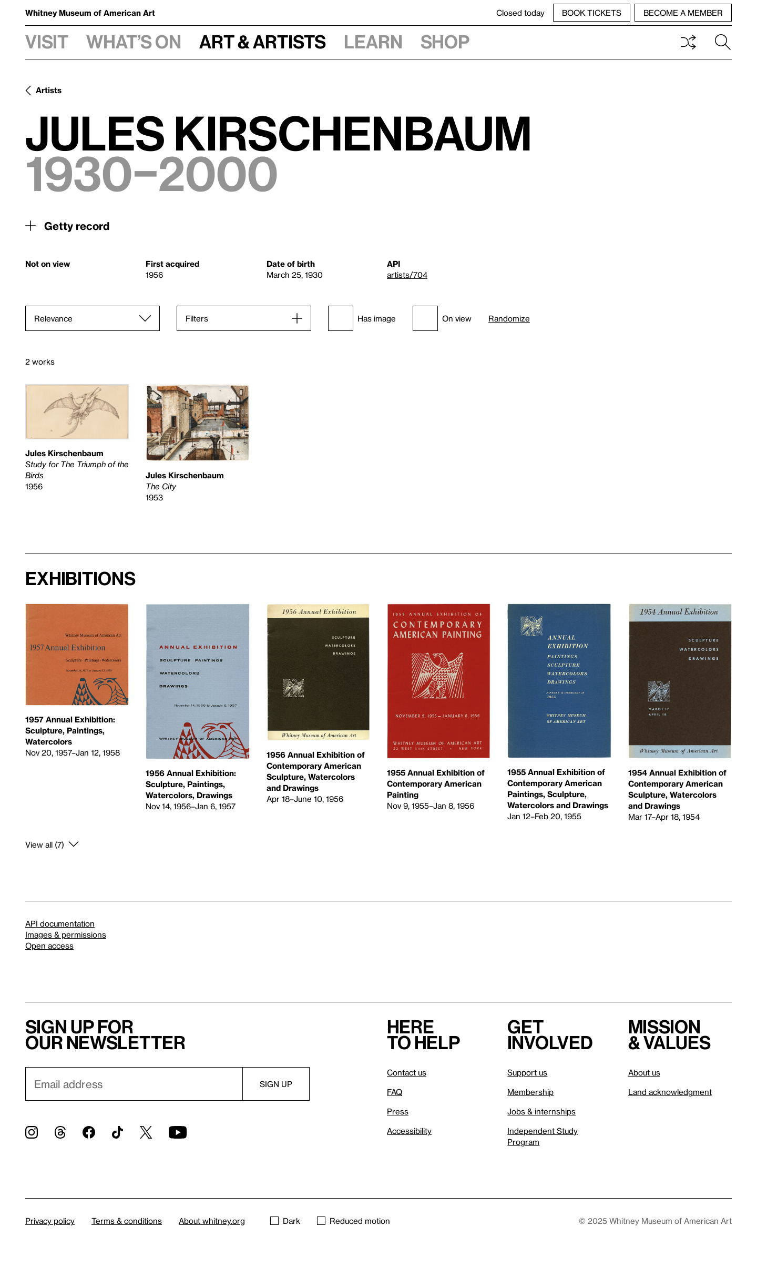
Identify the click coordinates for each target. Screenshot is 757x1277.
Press (397, 1111)
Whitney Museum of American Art (90, 12)
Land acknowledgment (670, 1092)
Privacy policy (50, 1220)
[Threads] (60, 1132)
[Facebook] (89, 1132)
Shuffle (688, 42)
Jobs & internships (541, 1111)
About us (644, 1072)
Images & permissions (65, 934)
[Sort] (92, 318)
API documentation (60, 923)
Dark (285, 1220)
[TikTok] (117, 1132)
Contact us (406, 1072)
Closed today (520, 12)
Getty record (76, 225)
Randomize (509, 319)
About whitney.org (212, 1220)
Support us (527, 1072)
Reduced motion (353, 1220)
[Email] (133, 1084)
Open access (49, 945)
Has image (362, 318)
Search (722, 42)
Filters (197, 318)
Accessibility (409, 1130)
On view (442, 318)
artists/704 (407, 274)
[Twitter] (145, 1132)
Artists (49, 90)
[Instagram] (31, 1132)
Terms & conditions (126, 1220)
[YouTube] (177, 1132)
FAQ (394, 1092)
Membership (530, 1092)
